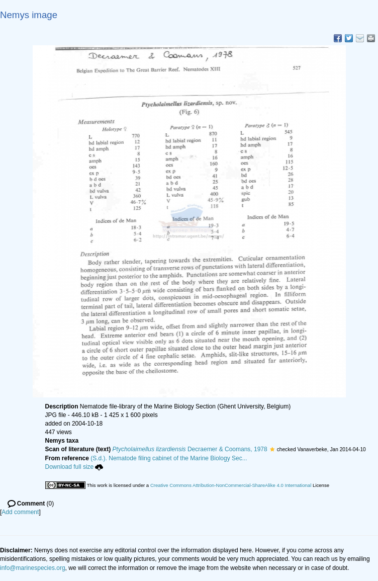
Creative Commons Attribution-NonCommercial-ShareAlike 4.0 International (230, 485)
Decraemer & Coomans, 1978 (190, 449)
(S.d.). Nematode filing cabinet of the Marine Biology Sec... (168, 458)
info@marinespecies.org (32, 567)
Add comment (20, 512)
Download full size (74, 466)
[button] (272, 449)
